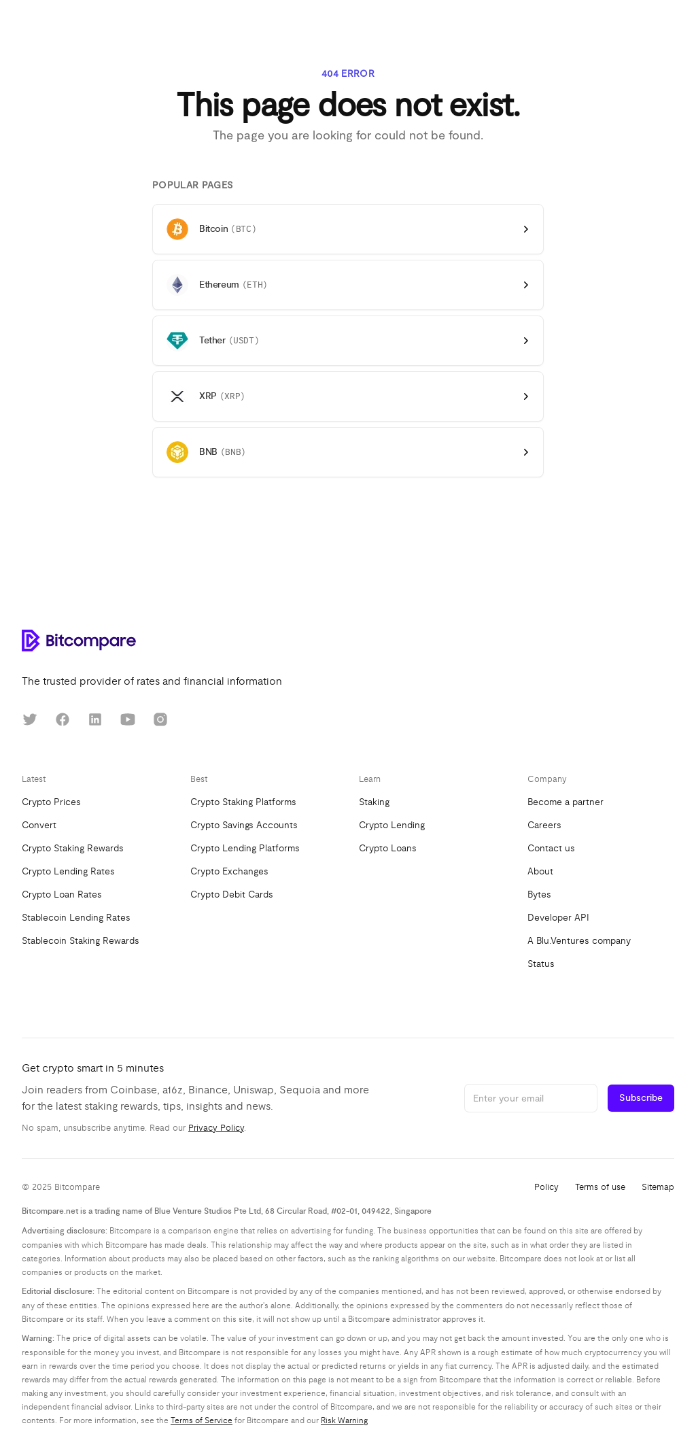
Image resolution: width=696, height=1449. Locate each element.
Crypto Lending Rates (68, 871)
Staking (374, 802)
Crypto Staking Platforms (243, 802)
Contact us (551, 848)
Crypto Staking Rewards (73, 848)
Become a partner (565, 802)
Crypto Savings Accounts (244, 825)
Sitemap (658, 1187)
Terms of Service (201, 1420)
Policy (546, 1187)
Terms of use (600, 1187)
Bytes (539, 894)
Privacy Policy (216, 1128)
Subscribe (641, 1098)
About (540, 871)
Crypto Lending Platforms (245, 848)
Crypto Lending (392, 825)
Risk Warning (344, 1420)
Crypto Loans (388, 848)
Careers (544, 825)
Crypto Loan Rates (62, 894)
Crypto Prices (51, 802)
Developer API (558, 917)
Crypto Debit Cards (231, 894)
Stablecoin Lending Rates (76, 917)
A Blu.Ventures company (579, 941)
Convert (39, 825)
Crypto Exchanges (229, 871)
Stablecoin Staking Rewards (80, 941)
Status (541, 964)
